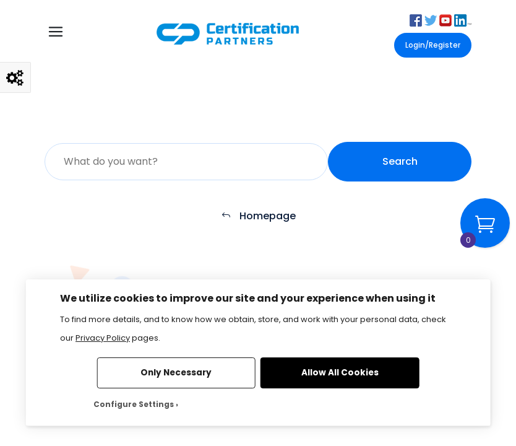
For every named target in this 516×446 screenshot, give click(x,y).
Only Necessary (176, 372)
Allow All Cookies (340, 372)
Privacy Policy (102, 338)
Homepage (258, 216)
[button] (416, 19)
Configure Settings (133, 404)
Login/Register (432, 45)
